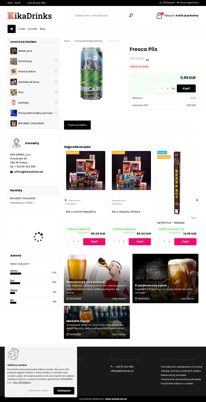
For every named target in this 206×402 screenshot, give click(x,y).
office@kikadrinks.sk (28, 172)
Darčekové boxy (24, 82)
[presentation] (65, 200)
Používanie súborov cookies (177, 383)
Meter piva (21, 50)
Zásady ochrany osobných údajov (181, 371)
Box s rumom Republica (81, 211)
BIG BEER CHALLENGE (27, 123)
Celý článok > (119, 298)
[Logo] (30, 16)
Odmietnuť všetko (38, 390)
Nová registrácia (189, 2)
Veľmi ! (14, 270)
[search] (131, 15)
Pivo (17, 92)
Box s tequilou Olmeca (126, 211)
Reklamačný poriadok (173, 375)
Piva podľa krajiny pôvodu (31, 113)
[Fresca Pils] (91, 73)
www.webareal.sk (116, 399)
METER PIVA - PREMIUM (170, 222)
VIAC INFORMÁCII (22, 382)
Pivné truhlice (23, 71)
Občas (14, 290)
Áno (12, 280)
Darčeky (19, 102)
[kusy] (161, 88)
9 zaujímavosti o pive (151, 285)
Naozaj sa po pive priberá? (86, 282)
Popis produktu (77, 125)
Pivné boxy (21, 61)
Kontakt (32, 29)
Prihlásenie (169, 2)
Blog (42, 29)
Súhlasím (63, 391)
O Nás (21, 29)
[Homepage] (12, 29)
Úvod (66, 40)
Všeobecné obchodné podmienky (181, 379)
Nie (12, 300)
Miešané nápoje (78, 321)
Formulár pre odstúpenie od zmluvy (181, 366)
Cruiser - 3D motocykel (42, 226)
